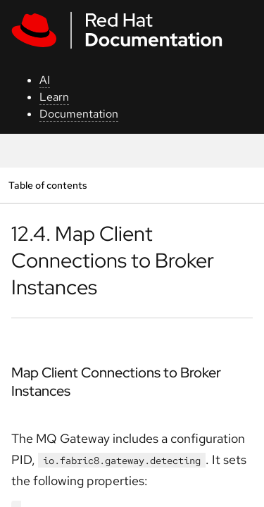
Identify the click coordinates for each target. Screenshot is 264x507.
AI (44, 80)
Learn (54, 96)
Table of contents (47, 185)
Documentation (78, 113)
